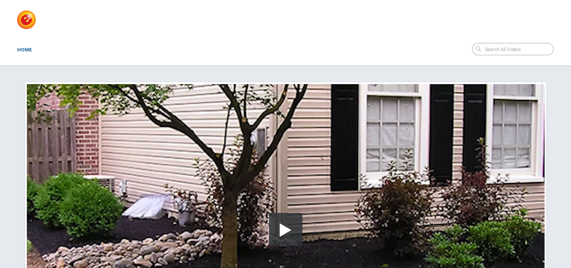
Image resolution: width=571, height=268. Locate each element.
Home (24, 49)
